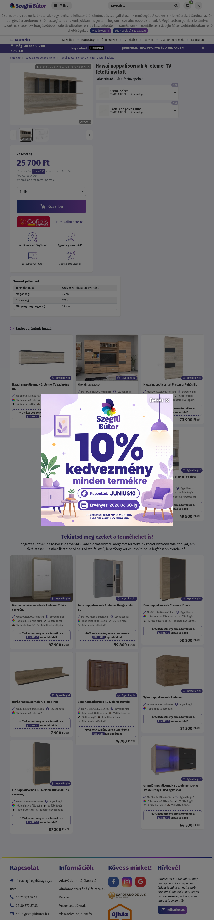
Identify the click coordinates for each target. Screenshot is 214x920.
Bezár (159, 400)
